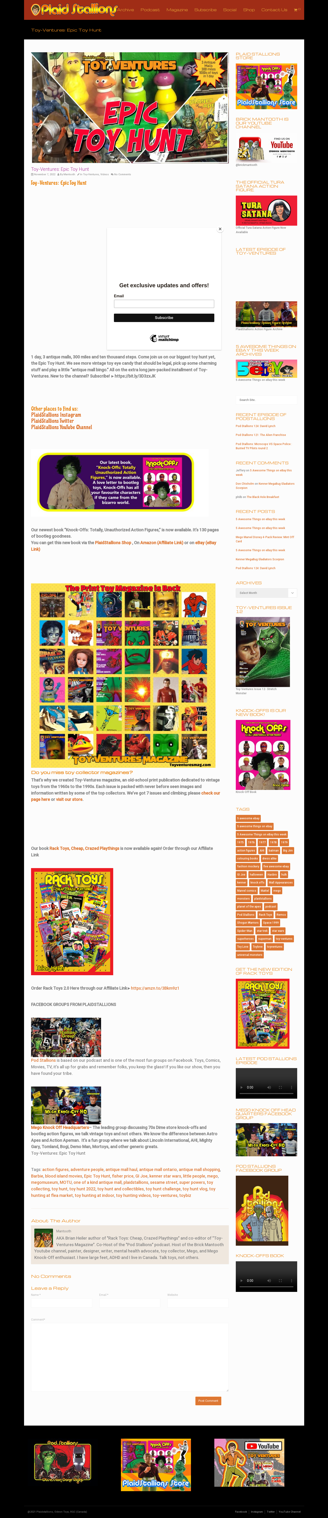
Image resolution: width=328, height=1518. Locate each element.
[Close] (220, 228)
